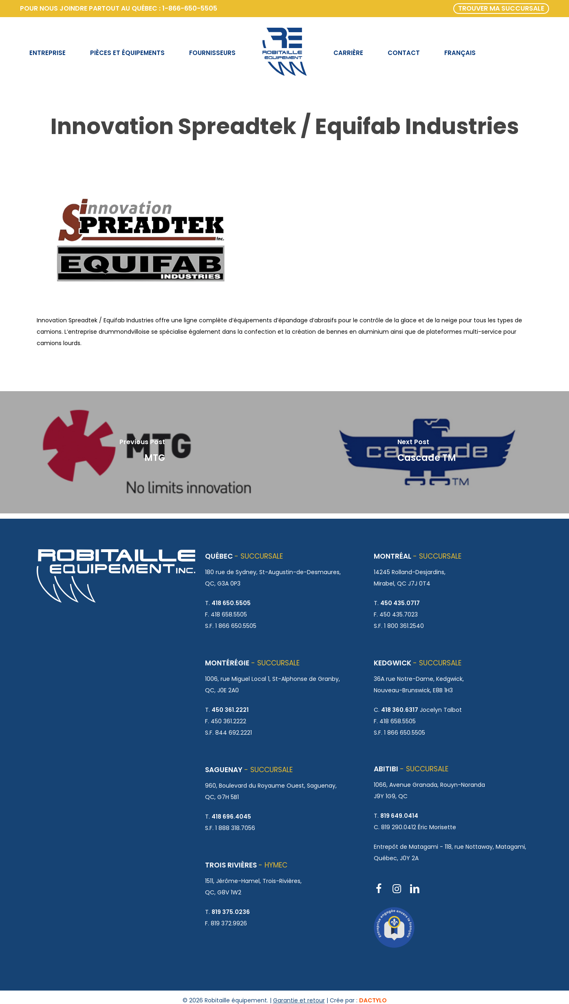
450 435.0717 (400, 603)
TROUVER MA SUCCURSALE (501, 8)
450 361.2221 (230, 710)
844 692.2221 (233, 733)
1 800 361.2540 (404, 626)
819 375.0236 (231, 912)
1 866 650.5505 (235, 626)
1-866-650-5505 (189, 8)
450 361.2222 (228, 721)
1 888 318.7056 (235, 828)
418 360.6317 (399, 710)
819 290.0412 (398, 827)
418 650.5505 (231, 603)
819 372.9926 (229, 923)
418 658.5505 (229, 614)
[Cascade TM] (426, 452)
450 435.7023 (398, 614)
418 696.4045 (231, 816)
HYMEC (276, 865)
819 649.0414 (399, 816)
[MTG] (142, 452)
